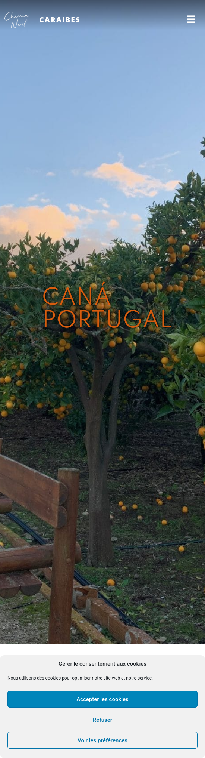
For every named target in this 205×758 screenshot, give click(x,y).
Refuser (102, 720)
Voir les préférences (102, 740)
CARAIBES (60, 20)
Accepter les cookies (102, 699)
